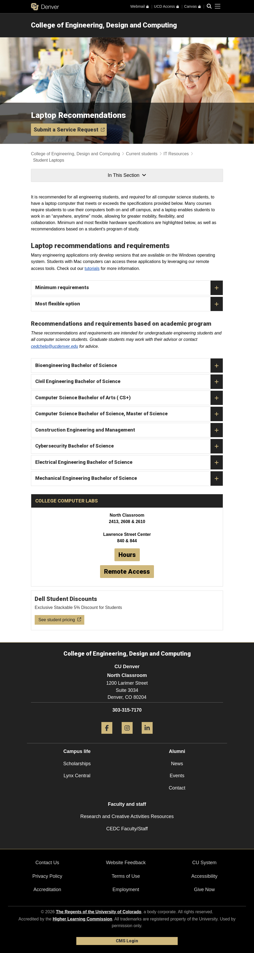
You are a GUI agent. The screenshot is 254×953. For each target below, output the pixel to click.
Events (177, 775)
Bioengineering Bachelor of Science (129, 365)
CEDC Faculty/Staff (127, 828)
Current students (141, 153)
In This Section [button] (127, 175)
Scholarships (77, 763)
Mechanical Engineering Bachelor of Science (129, 478)
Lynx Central (77, 775)
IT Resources (176, 153)
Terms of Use (126, 876)
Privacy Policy (47, 876)
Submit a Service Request (69, 129)
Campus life (76, 751)
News (177, 763)
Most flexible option (129, 304)
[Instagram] (127, 735)
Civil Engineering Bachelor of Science (129, 381)
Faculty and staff (127, 804)
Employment (126, 889)
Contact (177, 788)
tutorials (92, 268)
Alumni (177, 751)
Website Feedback (126, 862)
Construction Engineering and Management (129, 430)
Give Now (204, 889)
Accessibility (204, 876)
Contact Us (47, 862)
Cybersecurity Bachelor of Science (129, 446)
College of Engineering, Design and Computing (104, 25)
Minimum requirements (129, 288)
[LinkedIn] (147, 735)
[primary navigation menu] (217, 6)
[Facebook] (106, 735)
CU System (204, 862)
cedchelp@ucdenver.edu (54, 346)
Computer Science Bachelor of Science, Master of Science (129, 414)
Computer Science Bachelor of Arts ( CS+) (129, 398)
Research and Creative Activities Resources (127, 816)
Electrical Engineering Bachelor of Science (129, 462)
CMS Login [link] (127, 940)
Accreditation (47, 889)
